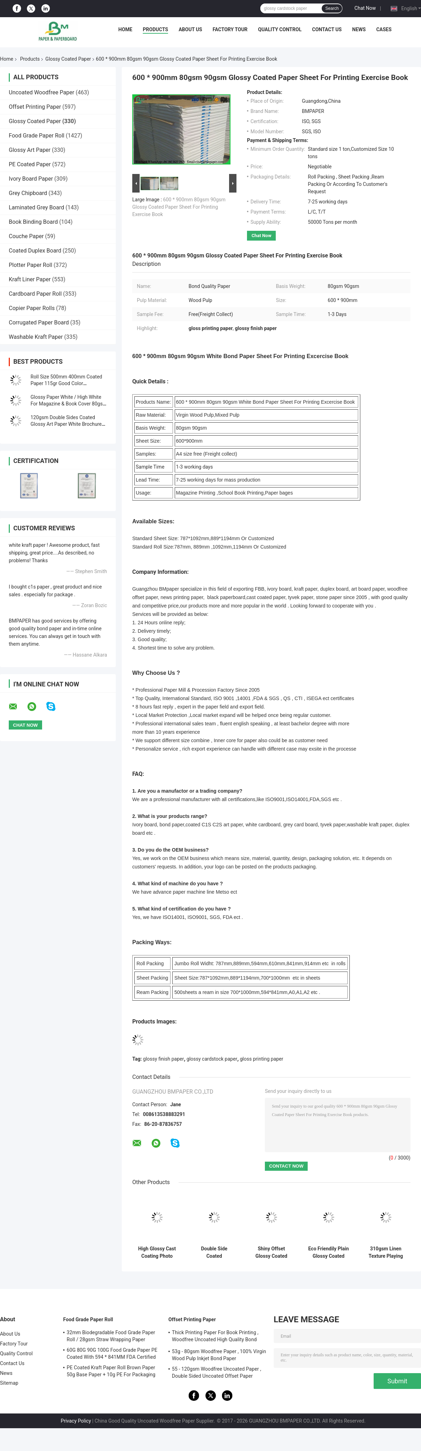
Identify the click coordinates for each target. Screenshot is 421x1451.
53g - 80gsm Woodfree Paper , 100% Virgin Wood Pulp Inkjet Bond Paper (219, 1355)
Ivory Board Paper (31, 178)
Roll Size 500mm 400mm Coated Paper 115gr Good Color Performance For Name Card (66, 383)
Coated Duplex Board (35, 250)
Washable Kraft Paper (36, 337)
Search (332, 8)
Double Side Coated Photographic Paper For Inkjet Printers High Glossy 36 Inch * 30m (214, 1252)
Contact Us (326, 29)
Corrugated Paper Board (39, 322)
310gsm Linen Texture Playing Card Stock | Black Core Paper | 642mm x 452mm (386, 1252)
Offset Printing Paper (35, 106)
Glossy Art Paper (30, 150)
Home (125, 29)
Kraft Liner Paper (30, 279)
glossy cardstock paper (212, 1059)
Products (155, 29)
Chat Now (365, 8)
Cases (384, 29)
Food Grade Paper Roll (36, 135)
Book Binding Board (33, 222)
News (359, 29)
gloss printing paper (261, 1059)
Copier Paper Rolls (32, 308)
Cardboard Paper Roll (35, 293)
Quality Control (280, 29)
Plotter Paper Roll (30, 265)
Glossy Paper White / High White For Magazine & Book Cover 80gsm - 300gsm (69, 403)
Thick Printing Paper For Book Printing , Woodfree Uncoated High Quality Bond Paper (215, 1337)
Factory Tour (230, 29)
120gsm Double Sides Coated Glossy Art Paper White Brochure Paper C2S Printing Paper (66, 424)
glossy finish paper (163, 1059)
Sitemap (9, 1383)
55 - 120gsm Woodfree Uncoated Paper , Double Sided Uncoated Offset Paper (216, 1372)
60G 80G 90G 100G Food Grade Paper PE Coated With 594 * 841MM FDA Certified (112, 1353)
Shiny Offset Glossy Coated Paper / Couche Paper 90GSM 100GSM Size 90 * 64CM (271, 1252)
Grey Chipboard (28, 193)
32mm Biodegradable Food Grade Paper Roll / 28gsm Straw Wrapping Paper (111, 1336)
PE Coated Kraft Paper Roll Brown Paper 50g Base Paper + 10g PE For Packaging (111, 1371)
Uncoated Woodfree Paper (41, 92)
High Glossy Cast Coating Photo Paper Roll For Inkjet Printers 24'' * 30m (157, 1252)
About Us (190, 29)
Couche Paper (26, 236)
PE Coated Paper (30, 164)
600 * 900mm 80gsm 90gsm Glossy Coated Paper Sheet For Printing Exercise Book (179, 207)
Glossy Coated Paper (68, 59)
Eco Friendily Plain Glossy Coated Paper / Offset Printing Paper (328, 1252)
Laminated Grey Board (36, 207)
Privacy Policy (76, 1421)
